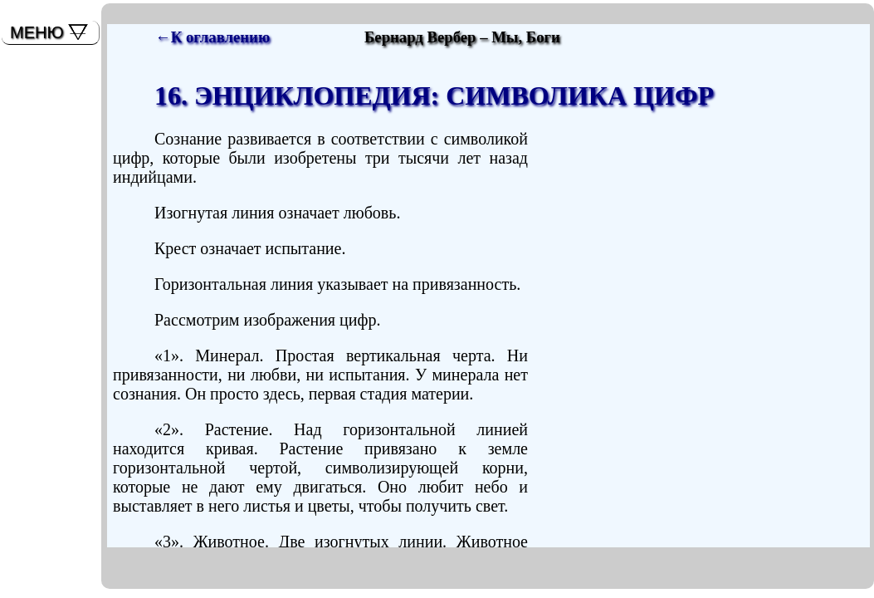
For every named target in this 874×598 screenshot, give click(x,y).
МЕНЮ (37, 32)
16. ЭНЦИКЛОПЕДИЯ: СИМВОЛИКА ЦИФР (434, 95)
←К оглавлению (212, 37)
